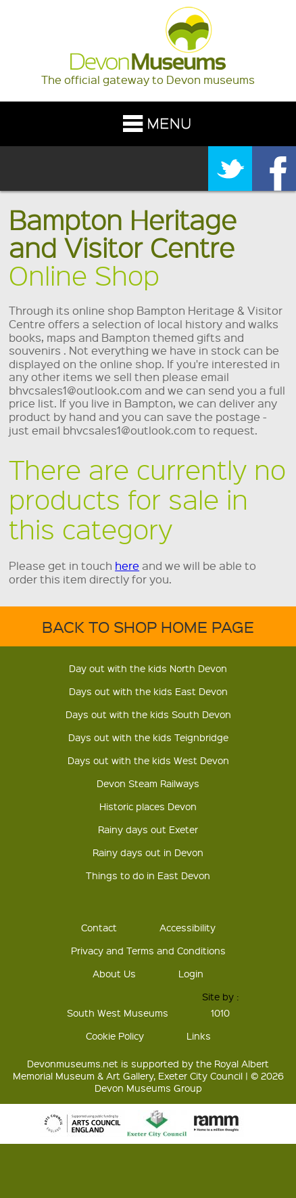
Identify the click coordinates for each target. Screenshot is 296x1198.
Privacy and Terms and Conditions (148, 950)
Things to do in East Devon (148, 875)
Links (199, 1035)
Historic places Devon (148, 806)
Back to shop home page (148, 626)
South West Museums (117, 1012)
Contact (99, 927)
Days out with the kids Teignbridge (148, 737)
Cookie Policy (115, 1035)
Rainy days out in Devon (148, 852)
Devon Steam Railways (148, 783)
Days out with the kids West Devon (148, 760)
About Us (114, 973)
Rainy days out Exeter (148, 829)
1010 (220, 1012)
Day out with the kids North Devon (148, 668)
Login (190, 973)
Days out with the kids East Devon (148, 691)
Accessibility (187, 927)
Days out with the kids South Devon (148, 714)
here (127, 565)
